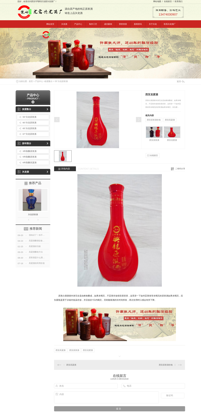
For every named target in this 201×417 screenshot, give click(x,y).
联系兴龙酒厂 (170, 24)
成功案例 (108, 24)
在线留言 (168, 1)
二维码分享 (180, 169)
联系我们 (179, 1)
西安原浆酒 (154, 140)
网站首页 (50, 24)
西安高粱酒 (170, 120)
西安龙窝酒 (172, 140)
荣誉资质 (123, 24)
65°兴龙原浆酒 (29, 128)
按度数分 (49, 81)
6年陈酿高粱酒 (29, 162)
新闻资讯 (138, 24)
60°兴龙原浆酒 (29, 122)
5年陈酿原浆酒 (29, 157)
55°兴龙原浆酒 (61, 81)
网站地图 (157, 1)
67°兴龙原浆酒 (29, 134)
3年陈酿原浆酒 (29, 151)
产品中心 (78, 24)
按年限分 (24, 143)
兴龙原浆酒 (33, 214)
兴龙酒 (64, 24)
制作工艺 (93, 24)
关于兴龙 (153, 24)
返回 (180, 81)
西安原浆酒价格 (154, 120)
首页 (31, 81)
